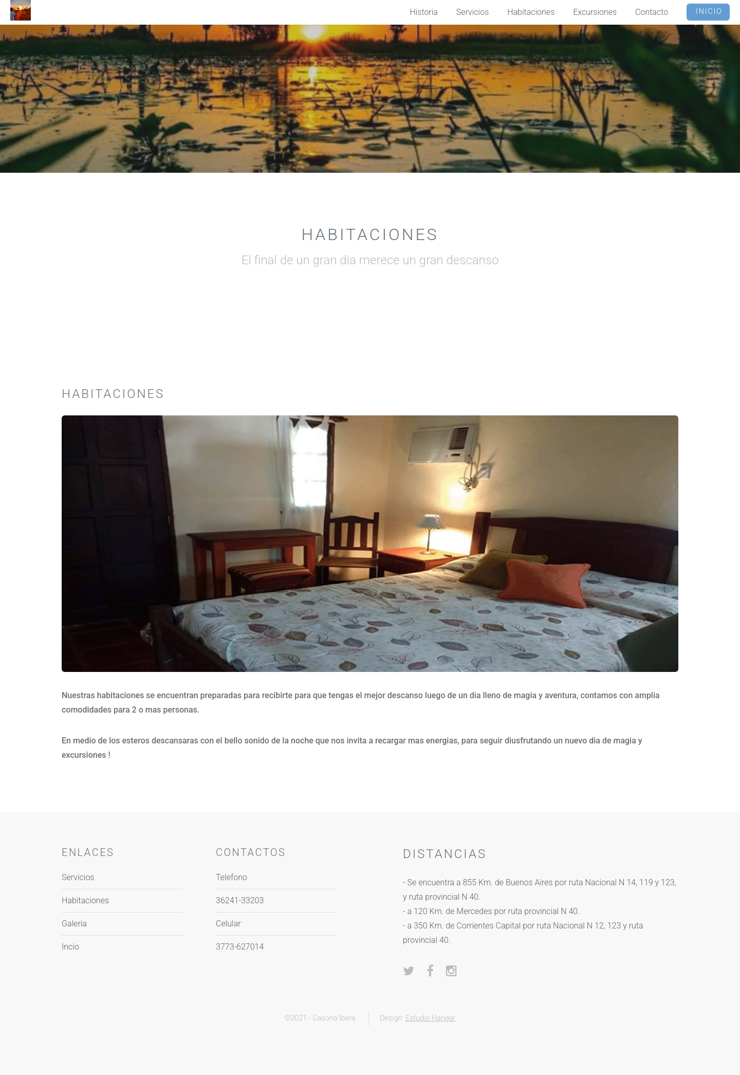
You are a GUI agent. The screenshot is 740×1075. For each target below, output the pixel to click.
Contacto (651, 12)
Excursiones (595, 12)
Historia (424, 12)
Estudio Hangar (430, 1018)
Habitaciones (530, 12)
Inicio (709, 11)
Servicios (472, 12)
